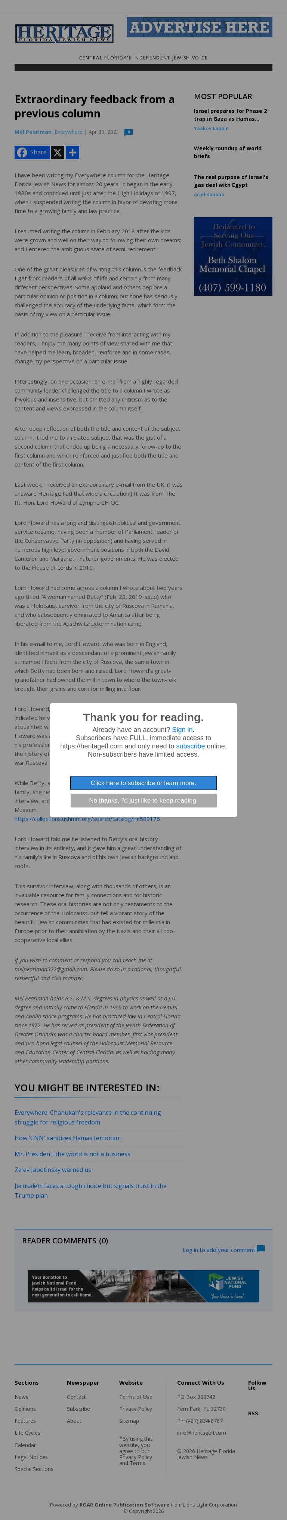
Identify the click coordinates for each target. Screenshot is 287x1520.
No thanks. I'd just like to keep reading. (143, 800)
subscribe (190, 746)
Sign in (182, 729)
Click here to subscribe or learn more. (144, 783)
